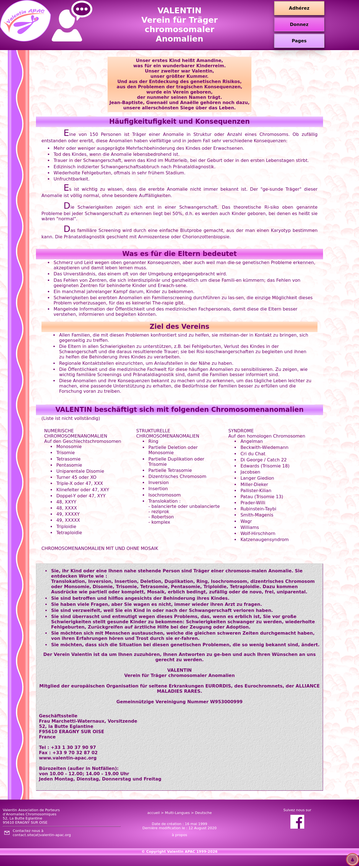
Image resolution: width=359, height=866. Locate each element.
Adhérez (299, 8)
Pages (299, 40)
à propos (179, 835)
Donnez (299, 24)
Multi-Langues (177, 813)
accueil (153, 813)
